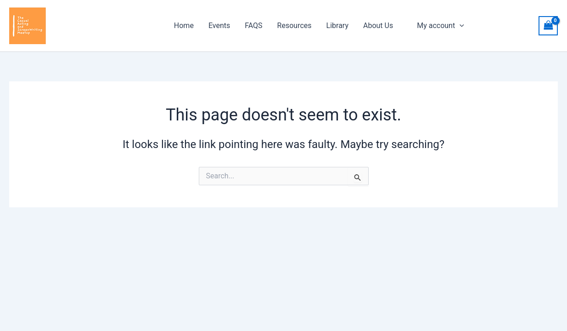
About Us (378, 25)
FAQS (253, 25)
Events (219, 25)
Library (337, 25)
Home (184, 25)
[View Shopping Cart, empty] (548, 25)
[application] (459, 25)
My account (440, 25)
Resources (294, 25)
